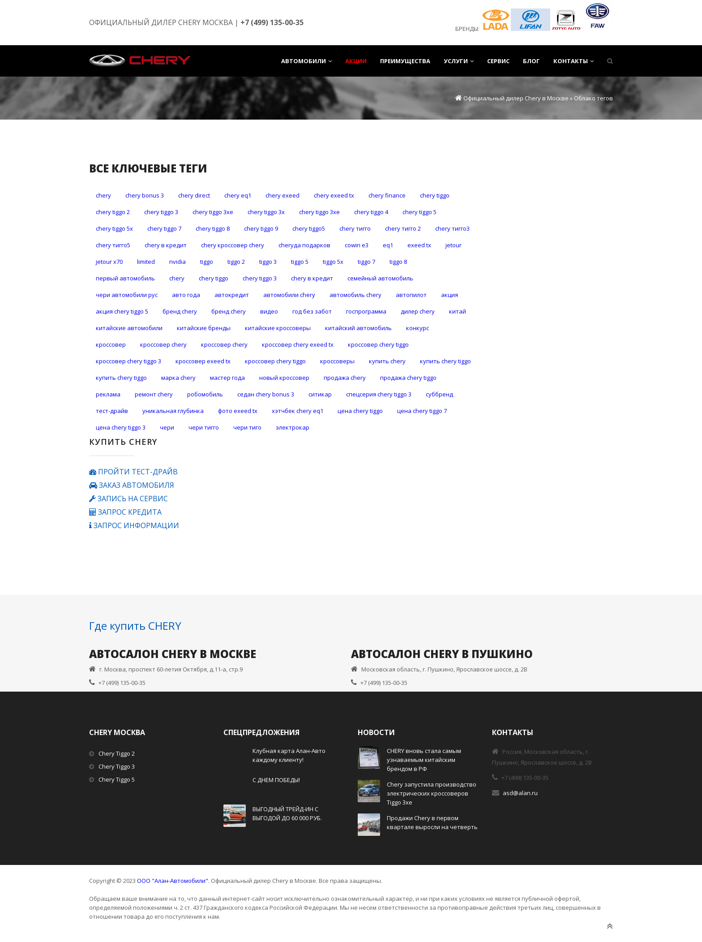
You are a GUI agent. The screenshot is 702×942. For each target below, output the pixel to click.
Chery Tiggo (434, 195)
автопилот (411, 295)
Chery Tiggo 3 (161, 212)
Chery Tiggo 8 (213, 228)
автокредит (231, 295)
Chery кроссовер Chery (232, 245)
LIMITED (146, 262)
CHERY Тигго (355, 228)
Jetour (453, 245)
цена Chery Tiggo (360, 411)
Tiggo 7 (366, 262)
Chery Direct (194, 195)
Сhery (176, 278)
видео (269, 311)
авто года (186, 295)
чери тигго (203, 427)
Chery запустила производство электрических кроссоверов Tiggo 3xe (431, 793)
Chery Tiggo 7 (164, 228)
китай (457, 311)
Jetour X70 (109, 262)
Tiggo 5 (299, 262)
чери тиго (247, 427)
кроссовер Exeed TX (203, 361)
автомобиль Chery (355, 295)
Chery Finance (387, 195)
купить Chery (387, 361)
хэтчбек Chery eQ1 (297, 411)
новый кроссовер (284, 378)
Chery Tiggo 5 (419, 212)
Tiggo (206, 262)
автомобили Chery (289, 295)
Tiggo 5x (333, 262)
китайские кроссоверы (278, 328)
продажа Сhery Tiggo (408, 378)
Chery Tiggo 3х (266, 212)
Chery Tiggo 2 (113, 212)
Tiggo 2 (236, 262)
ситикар (320, 394)
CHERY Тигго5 (113, 245)
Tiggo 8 (398, 262)
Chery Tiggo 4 (371, 212)
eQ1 (388, 245)
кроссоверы (337, 361)
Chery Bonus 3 (144, 195)
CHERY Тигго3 (452, 228)
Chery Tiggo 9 (261, 228)
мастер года (227, 378)
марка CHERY (178, 378)
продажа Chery (345, 378)
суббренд (439, 394)
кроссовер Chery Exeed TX (298, 344)
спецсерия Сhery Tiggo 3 (378, 394)
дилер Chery (418, 311)
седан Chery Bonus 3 (265, 394)
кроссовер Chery (163, 344)
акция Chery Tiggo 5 (122, 311)
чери (167, 427)
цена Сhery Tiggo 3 (121, 427)
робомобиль (205, 394)
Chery (103, 195)
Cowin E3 (356, 245)
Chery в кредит (166, 245)
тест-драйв (112, 411)
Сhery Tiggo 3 (260, 278)
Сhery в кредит (312, 278)
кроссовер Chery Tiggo (378, 344)
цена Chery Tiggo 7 (422, 411)
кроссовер (111, 344)
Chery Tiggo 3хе (319, 212)
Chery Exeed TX (334, 195)
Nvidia (177, 262)
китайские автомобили (129, 328)
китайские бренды (204, 328)
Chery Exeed (282, 195)
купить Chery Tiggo (445, 361)
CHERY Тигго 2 (403, 228)
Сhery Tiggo (213, 278)
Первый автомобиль (125, 278)
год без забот (312, 311)
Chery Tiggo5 (308, 228)
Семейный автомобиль (380, 278)
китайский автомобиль (358, 328)
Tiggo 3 (268, 262)
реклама (108, 394)
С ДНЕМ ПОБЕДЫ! (276, 780)
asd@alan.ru (520, 793)
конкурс (417, 328)
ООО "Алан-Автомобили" (172, 881)
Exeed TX (419, 245)
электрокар (292, 427)
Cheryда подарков (304, 245)
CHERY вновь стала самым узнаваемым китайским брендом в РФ (424, 760)
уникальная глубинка (173, 411)
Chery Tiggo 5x (114, 228)
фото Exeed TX (237, 411)
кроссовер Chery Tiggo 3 (128, 361)
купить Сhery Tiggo (121, 378)
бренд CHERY (180, 311)
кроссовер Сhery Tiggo (275, 361)
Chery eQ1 (237, 195)
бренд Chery (228, 311)
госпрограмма (366, 311)
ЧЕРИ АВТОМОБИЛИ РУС (127, 295)
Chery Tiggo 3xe (213, 212)
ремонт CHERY (154, 394)
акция (449, 295)
